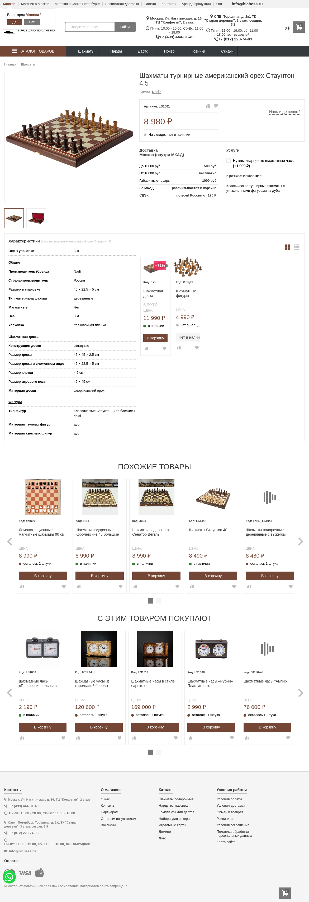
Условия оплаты (229, 797)
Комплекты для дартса (176, 810)
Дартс (139, 51)
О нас (105, 797)
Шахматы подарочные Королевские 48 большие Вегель (98, 530)
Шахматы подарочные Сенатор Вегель (151, 530)
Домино (165, 829)
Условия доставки (231, 803)
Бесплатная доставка (122, 4)
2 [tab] (158, 599)
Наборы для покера (174, 817)
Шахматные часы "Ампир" (263, 679)
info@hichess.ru (247, 4)
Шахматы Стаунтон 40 (206, 528)
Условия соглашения (233, 823)
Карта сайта (226, 840)
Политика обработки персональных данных (234, 831)
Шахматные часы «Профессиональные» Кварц (41, 681)
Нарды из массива (173, 803)
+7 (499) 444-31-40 (177, 37)
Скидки (223, 52)
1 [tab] (150, 599)
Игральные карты (172, 823)
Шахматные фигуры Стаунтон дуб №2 (187, 293)
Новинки (194, 51)
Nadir (156, 92)
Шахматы (82, 51)
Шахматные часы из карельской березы (94, 681)
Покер (165, 51)
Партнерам (109, 810)
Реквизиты (225, 817)
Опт (219, 4)
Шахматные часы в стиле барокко (153, 681)
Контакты (168, 4)
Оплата (150, 4)
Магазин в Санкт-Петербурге (77, 4)
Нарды (112, 51)
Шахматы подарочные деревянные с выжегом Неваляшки (261, 530)
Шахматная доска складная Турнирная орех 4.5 (153, 293)
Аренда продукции (196, 4)
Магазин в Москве (35, 4)
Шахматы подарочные (176, 797)
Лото (162, 836)
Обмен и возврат (230, 810)
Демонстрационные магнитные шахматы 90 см (45, 530)
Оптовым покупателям (118, 817)
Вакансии (108, 823)
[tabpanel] (45, 535)
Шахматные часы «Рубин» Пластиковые (209, 681)
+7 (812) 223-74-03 (235, 39)
